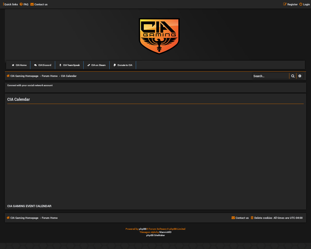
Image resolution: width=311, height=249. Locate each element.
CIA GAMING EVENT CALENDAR (29, 206)
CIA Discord (42, 65)
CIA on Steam (96, 65)
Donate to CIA (122, 65)
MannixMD (165, 232)
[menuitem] (23, 4)
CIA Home (18, 65)
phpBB (142, 229)
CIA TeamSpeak (69, 65)
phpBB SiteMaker (155, 235)
